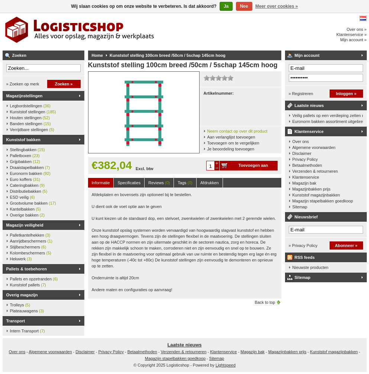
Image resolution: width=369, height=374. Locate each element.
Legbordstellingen (30, 106)
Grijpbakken (25, 161)
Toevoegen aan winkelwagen (253, 166)
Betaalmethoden (307, 165)
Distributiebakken (29, 191)
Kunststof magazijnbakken (316, 195)
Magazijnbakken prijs (311, 189)
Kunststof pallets (28, 285)
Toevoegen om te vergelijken (233, 143)
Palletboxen (25, 155)
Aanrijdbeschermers (31, 241)
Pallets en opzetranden (34, 279)
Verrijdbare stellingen (32, 129)
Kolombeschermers (30, 253)
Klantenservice (309, 131)
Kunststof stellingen (33, 112)
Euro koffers (25, 179)
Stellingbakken (27, 149)
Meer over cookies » (276, 6)
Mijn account (307, 55)
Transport (15, 321)
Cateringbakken (27, 185)
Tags (185, 183)
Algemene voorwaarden (314, 147)
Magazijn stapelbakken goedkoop (322, 201)
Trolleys (20, 305)
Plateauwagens (27, 311)
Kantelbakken (25, 209)
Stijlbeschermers (28, 247)
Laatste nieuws (309, 105)
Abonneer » (346, 245)
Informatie (101, 183)
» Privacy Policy (303, 245)
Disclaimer (301, 153)
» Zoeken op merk (22, 84)
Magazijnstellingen (24, 96)
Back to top (265, 302)
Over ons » (357, 29)
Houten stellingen (30, 118)
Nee (244, 6)
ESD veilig (22, 197)
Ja (226, 6)
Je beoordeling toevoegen (231, 149)
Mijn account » (353, 40)
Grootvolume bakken (33, 203)
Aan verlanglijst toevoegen (231, 137)
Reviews (159, 183)
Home (97, 55)
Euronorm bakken (30, 173)
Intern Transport (27, 331)
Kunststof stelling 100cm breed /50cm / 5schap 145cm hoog (168, 55)
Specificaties (128, 183)
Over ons (300, 141)
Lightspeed (226, 365)
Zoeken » (64, 84)
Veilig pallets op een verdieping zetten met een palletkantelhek (327, 115)
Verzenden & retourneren (315, 171)
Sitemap (299, 207)
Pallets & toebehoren (26, 269)
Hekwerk (21, 259)
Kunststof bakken (23, 139)
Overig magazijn (22, 295)
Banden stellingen (30, 123)
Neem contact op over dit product (237, 131)
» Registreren (301, 93)
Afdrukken (209, 183)
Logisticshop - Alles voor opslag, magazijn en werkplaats (101, 31)
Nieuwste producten (310, 267)
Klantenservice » (351, 34)
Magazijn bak (304, 183)
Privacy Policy (305, 159)
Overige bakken (27, 215)
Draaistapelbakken (30, 167)
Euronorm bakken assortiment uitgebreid (327, 121)
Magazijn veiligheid (24, 225)
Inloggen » (346, 93)
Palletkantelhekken (30, 235)
